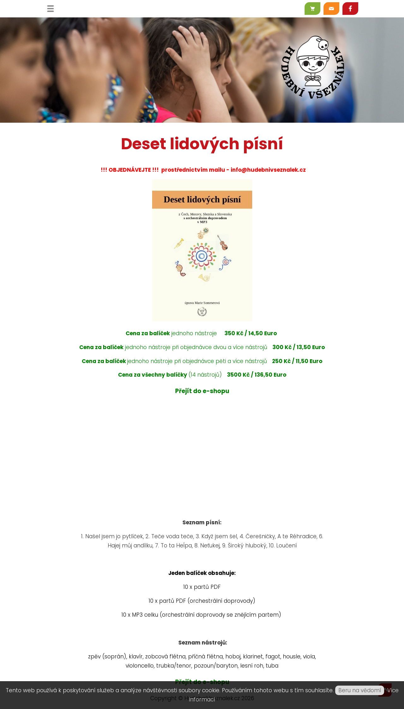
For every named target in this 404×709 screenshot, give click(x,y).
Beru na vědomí (359, 690)
